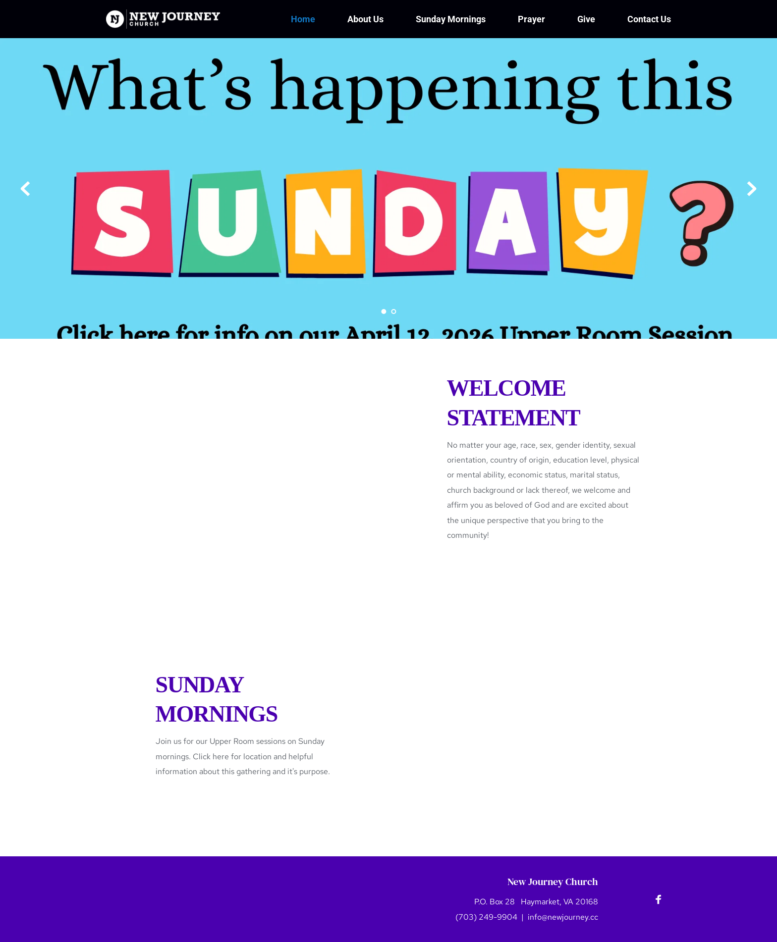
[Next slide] (751, 189)
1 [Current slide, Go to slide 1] (383, 311)
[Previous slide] (25, 189)
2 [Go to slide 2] (393, 311)
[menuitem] (303, 19)
